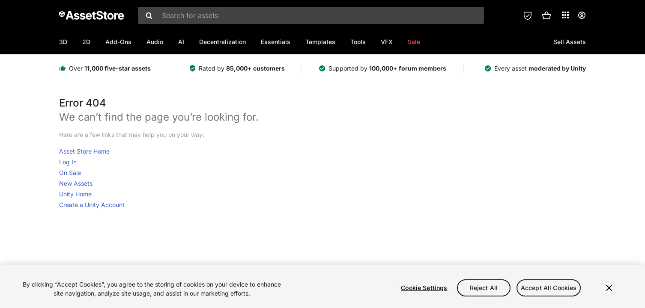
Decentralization (222, 41)
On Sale (70, 172)
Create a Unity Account (92, 204)
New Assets (76, 183)
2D (86, 41)
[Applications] (565, 15)
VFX (387, 41)
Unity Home (75, 194)
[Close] (609, 287)
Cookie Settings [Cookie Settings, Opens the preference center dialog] (424, 287)
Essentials (275, 41)
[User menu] (581, 15)
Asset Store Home (84, 151)
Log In (68, 162)
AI (181, 41)
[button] (546, 15)
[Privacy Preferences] (528, 15)
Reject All (484, 287)
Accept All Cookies (549, 287)
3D (63, 41)
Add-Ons (118, 41)
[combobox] (311, 15)
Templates (320, 41)
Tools (358, 41)
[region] (322, 286)
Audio (154, 41)
